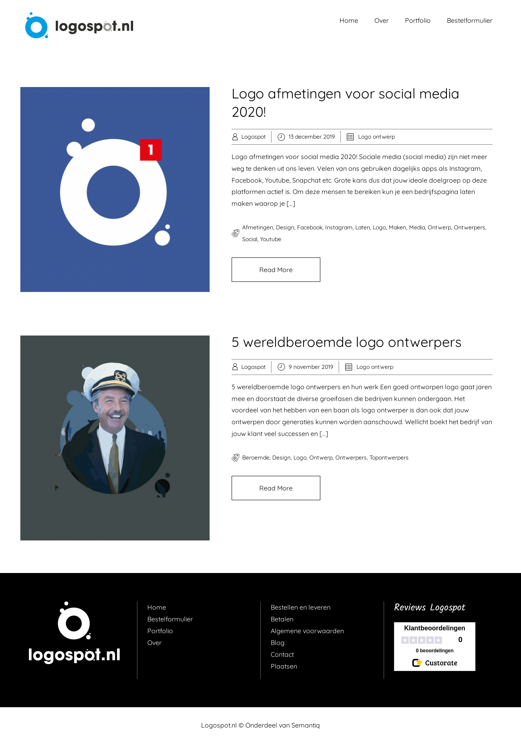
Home (348, 20)
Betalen (282, 619)
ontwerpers (469, 227)
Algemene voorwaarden (307, 631)
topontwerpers (389, 457)
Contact (282, 654)
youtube (270, 239)
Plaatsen (284, 666)
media (417, 227)
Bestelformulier (470, 20)
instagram (338, 227)
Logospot (253, 136)
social (249, 239)
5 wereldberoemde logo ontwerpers (347, 342)
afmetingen (257, 227)
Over (381, 20)
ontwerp (439, 227)
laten (362, 227)
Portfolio (418, 20)
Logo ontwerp (376, 136)
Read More (276, 270)
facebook (309, 227)
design (285, 227)
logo (379, 227)
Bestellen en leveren (301, 607)
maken (397, 227)
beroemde (255, 457)
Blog (278, 642)
